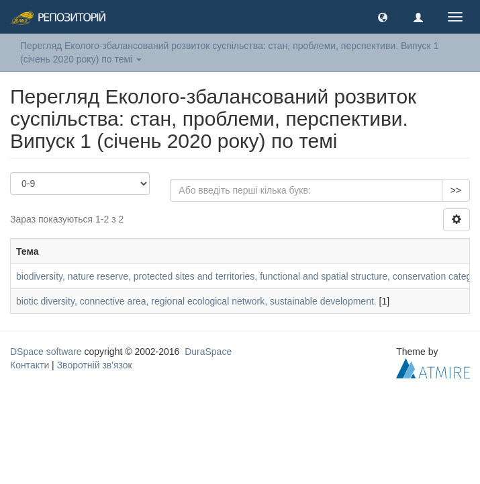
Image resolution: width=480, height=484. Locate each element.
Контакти (29, 365)
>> (455, 190)
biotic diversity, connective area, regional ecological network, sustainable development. (196, 301)
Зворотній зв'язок (94, 365)
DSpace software (46, 351)
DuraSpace (208, 351)
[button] (383, 16)
